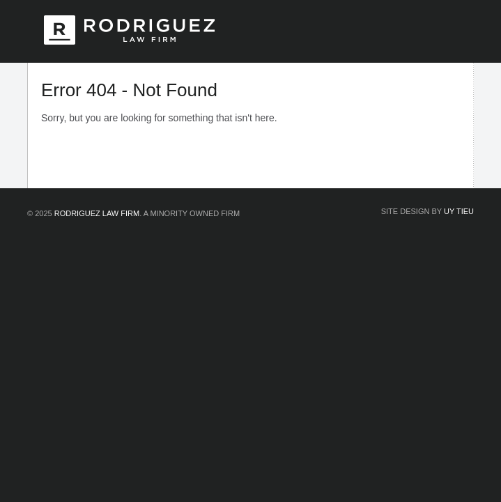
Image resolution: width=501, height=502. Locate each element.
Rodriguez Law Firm (96, 213)
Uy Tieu (459, 211)
